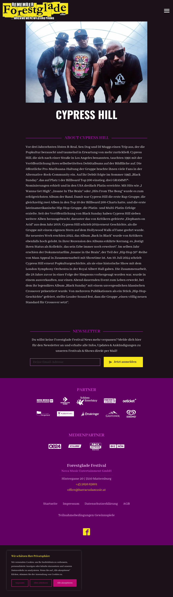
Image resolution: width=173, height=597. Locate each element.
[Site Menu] (165, 10)
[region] (44, 570)
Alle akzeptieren (65, 582)
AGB (126, 504)
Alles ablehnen (41, 582)
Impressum (71, 504)
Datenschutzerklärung (101, 504)
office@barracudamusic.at (86, 490)
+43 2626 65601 (86, 484)
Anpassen (19, 582)
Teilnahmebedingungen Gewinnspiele (86, 515)
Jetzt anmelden (125, 362)
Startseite (50, 504)
